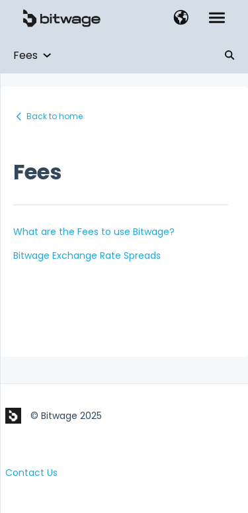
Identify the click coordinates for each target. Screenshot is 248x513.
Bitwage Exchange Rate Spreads (87, 255)
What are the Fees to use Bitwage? (94, 231)
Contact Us (31, 472)
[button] (180, 18)
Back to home (54, 116)
